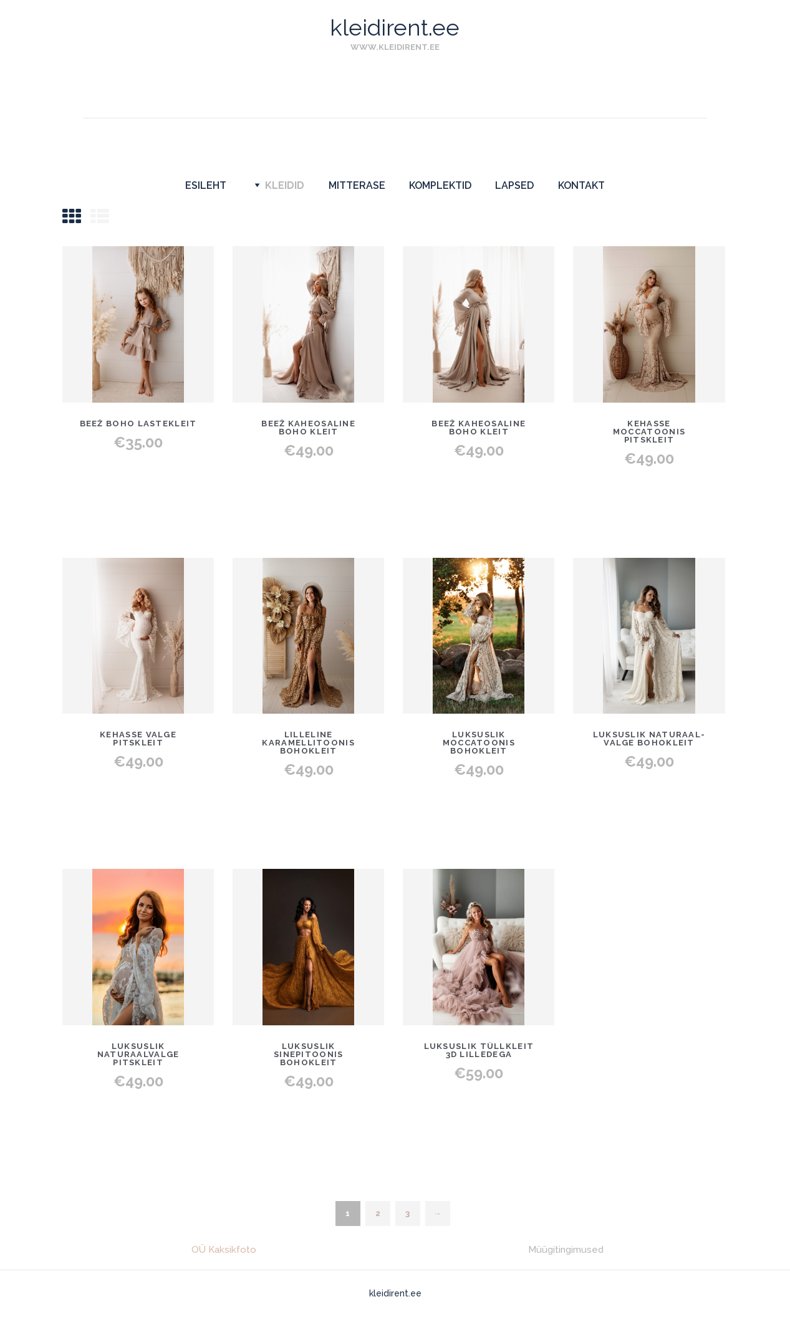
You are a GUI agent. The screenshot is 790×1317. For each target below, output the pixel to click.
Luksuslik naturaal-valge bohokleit (649, 738)
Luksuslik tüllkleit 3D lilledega (479, 1050)
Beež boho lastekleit (138, 423)
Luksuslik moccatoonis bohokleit (479, 742)
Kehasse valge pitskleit (138, 738)
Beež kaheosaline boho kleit (308, 427)
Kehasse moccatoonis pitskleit (649, 431)
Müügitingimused (566, 1249)
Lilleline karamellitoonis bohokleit (308, 742)
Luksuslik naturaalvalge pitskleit (138, 1054)
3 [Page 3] (407, 1213)
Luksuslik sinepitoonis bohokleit (309, 1054)
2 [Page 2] (377, 1213)
